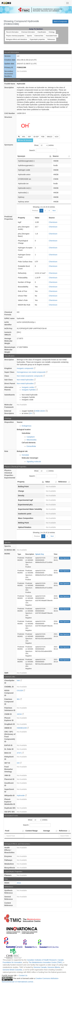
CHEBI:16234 (40, 411)
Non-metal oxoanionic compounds (31, 376)
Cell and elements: (29, 443)
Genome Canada (40, 967)
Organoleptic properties (37, 39)
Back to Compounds (60, 21)
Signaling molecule (34, 462)
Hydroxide (22, 795)
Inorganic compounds (26, 368)
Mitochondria (31, 440)
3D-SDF (36, 137)
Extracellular (31, 446)
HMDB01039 (23, 728)
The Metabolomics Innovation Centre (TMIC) (45, 962)
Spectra (29, 36)
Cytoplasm (31, 437)
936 (19, 680)
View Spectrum (65, 558)
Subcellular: (26, 433)
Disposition (9, 422)
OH (31, 413)
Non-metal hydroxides (26, 380)
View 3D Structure (25, 140)
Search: (43, 150)
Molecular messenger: (30, 458)
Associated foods (51, 36)
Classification (41, 32)
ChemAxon (53, 222)
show (19, 883)
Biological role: (22, 451)
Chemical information (28, 32)
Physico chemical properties (15, 36)
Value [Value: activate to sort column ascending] (47, 482)
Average (46, 831)
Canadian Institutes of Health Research (42, 960)
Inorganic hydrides (30, 390)
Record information (12, 32)
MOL (23, 137)
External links (39, 36)
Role (6, 451)
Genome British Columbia (12, 970)
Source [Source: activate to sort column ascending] (55, 156)
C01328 (21, 690)
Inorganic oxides (29, 387)
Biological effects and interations (16, 39)
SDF (29, 137)
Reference (63, 831)
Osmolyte (25, 455)
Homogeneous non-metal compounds (32, 372)
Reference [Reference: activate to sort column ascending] (62, 482)
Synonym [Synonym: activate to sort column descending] (21, 156)
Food (7, 831)
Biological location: (24, 429)
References (51, 39)
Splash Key (39, 554)
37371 (20, 753)
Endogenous (26, 426)
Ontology (52, 32)
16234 (20, 714)
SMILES (49, 137)
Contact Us (23, 975)
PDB (42, 137)
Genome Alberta (53, 967)
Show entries (44, 145)
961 (19, 699)
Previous (35, 210)
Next (54, 210)
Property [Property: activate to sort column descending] (21, 482)
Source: (20, 422)
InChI (56, 137)
